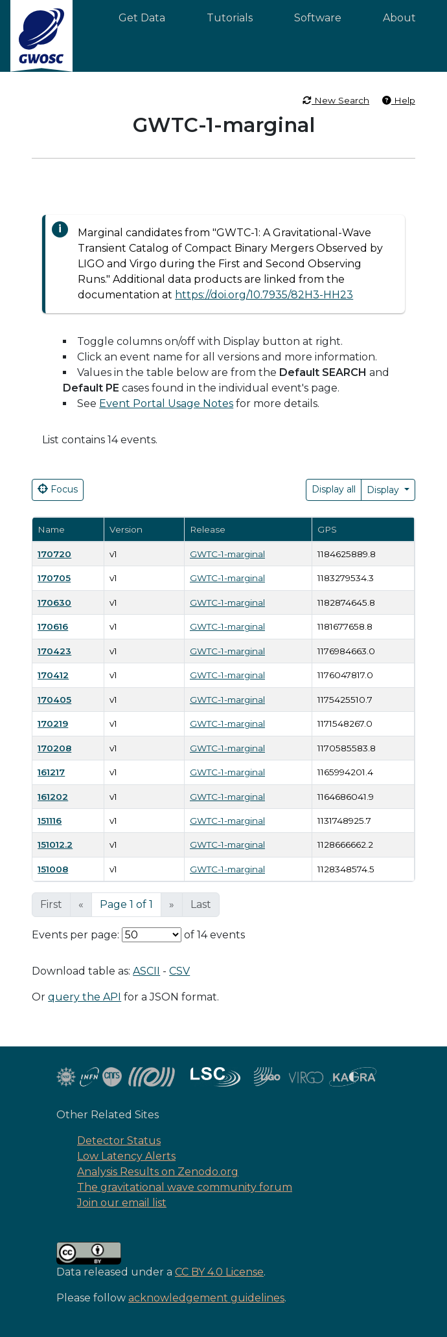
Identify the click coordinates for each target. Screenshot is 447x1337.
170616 (53, 626)
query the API (84, 997)
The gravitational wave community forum (184, 1187)
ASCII (146, 971)
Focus (58, 489)
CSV (179, 971)
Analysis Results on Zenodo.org (157, 1172)
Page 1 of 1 (126, 904)
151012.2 (55, 844)
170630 (54, 602)
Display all (334, 489)
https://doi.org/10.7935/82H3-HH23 (264, 295)
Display (384, 490)
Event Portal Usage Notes (166, 403)
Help (398, 100)
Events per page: (75, 935)
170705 (54, 578)
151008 (53, 869)
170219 (53, 723)
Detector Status (119, 1140)
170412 (53, 675)
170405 (54, 699)
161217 (51, 772)
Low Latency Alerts (126, 1156)
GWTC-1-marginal (227, 554)
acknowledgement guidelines (206, 1298)
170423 (54, 651)
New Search (336, 100)
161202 (53, 796)
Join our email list (121, 1203)
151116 (50, 820)
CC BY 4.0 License (219, 1272)
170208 (54, 748)
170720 (54, 554)
